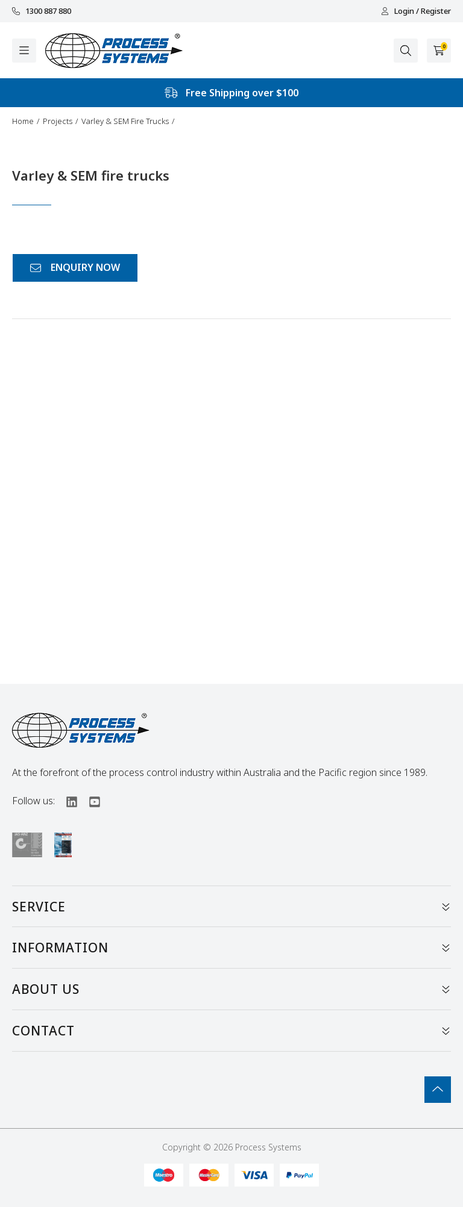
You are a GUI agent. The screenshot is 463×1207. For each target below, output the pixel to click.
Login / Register (416, 11)
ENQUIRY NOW (75, 267)
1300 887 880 (41, 11)
